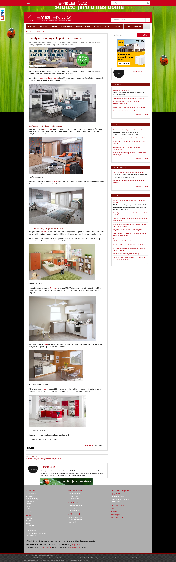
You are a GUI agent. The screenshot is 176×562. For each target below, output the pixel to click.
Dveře (28, 506)
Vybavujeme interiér (117, 496)
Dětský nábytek (46, 459)
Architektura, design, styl (120, 490)
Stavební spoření (74, 499)
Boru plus (53, 288)
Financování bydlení (75, 490)
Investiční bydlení (74, 493)
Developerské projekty (76, 505)
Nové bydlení (73, 502)
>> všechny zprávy (142, 263)
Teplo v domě (115, 502)
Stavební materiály (32, 499)
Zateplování (30, 501)
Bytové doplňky (31, 530)
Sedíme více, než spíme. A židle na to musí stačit (129, 138)
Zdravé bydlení (31, 536)
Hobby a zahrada (74, 514)
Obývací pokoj (56, 459)
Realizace (29, 511)
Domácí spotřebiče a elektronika (36, 533)
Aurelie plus (54, 182)
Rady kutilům (73, 522)
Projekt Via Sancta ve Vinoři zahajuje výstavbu (128, 230)
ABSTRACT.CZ (117, 518)
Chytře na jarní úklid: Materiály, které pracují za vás (129, 107)
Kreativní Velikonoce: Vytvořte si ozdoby (126, 254)
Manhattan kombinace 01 (49, 78)
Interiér (28, 515)
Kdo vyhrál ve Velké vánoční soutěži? (125, 111)
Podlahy (28, 504)
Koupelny (29, 520)
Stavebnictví (30, 490)
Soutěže (114, 511)
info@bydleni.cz (76, 545)
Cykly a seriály (116, 494)
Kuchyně (29, 459)
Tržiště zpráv (88, 446)
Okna (28, 509)
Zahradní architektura (76, 520)
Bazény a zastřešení (75, 517)
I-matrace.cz (48, 466)
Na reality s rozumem (76, 508)
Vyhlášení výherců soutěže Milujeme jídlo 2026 (128, 98)
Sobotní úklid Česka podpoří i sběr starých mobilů (129, 244)
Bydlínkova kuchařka (118, 505)
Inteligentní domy (74, 510)
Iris (45, 389)
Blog (112, 508)
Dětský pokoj (30, 525)
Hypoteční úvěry (74, 496)
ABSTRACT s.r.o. (46, 547)
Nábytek (36, 459)
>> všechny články (142, 114)
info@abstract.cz (74, 547)
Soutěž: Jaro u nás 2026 (121, 90)
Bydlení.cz (29, 31)
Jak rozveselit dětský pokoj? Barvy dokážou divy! (129, 172)
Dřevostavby (30, 496)
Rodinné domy (31, 493)
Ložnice (28, 523)
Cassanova (47, 129)
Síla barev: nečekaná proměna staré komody (127, 130)
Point (44, 232)
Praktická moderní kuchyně (120, 499)
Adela (45, 344)
